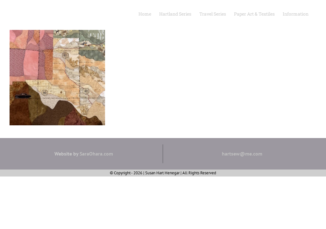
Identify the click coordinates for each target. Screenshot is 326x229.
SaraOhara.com (96, 153)
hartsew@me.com (242, 153)
